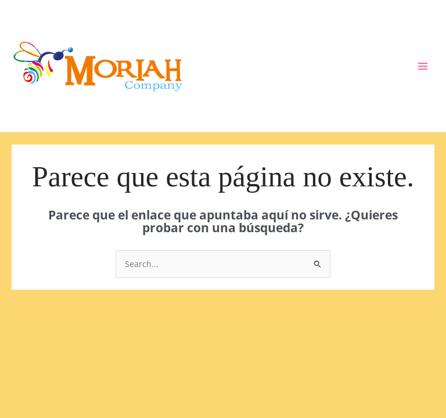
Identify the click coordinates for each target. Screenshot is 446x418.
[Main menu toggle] (423, 66)
